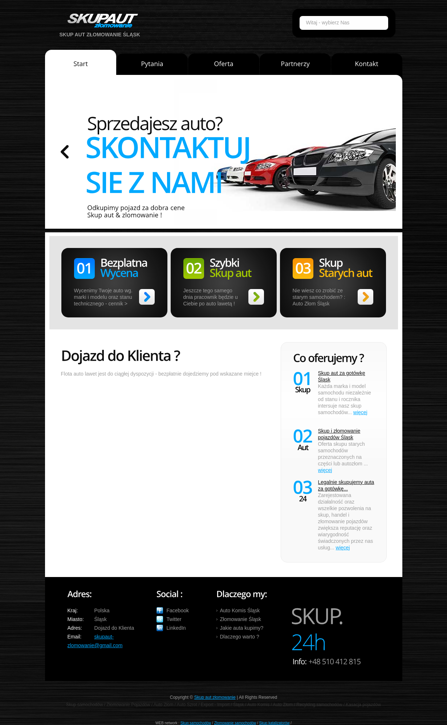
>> (147, 297)
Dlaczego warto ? (239, 637)
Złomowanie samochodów (235, 723)
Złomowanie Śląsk (240, 619)
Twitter (174, 619)
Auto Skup (100, 20)
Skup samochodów (195, 723)
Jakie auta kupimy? (242, 628)
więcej (360, 412)
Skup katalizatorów (274, 723)
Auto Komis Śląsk (240, 610)
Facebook (178, 610)
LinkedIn (176, 628)
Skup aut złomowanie (215, 697)
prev (65, 152)
